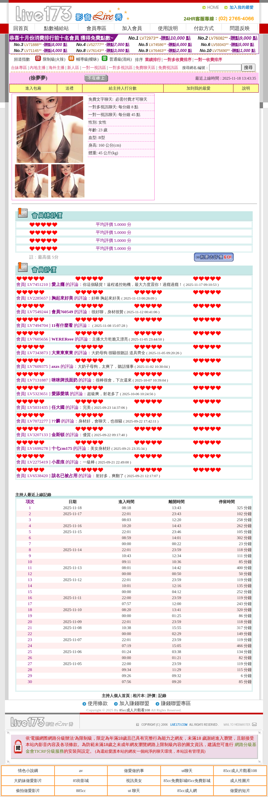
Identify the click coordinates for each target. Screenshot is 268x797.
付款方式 (204, 28)
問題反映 (240, 28)
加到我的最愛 (198, 88)
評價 (151, 695)
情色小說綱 (28, 770)
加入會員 (132, 28)
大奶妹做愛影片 (28, 780)
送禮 (69, 88)
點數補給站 (56, 28)
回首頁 (20, 28)
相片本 (139, 695)
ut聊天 (187, 770)
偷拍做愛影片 (28, 790)
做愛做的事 (134, 770)
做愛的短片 (240, 790)
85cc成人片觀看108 (135, 710)
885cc (81, 790)
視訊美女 (134, 780)
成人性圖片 (240, 780)
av (81, 770)
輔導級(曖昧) (87, 59)
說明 (246, 88)
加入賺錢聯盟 (134, 703)
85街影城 (81, 780)
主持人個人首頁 (116, 695)
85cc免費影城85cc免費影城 (187, 780)
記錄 (162, 695)
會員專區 (96, 28)
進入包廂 (33, 88)
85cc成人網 (187, 790)
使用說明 (168, 28)
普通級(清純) (120, 59)
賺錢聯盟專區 (176, 703)
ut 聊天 (134, 790)
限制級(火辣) (54, 59)
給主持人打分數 (123, 88)
